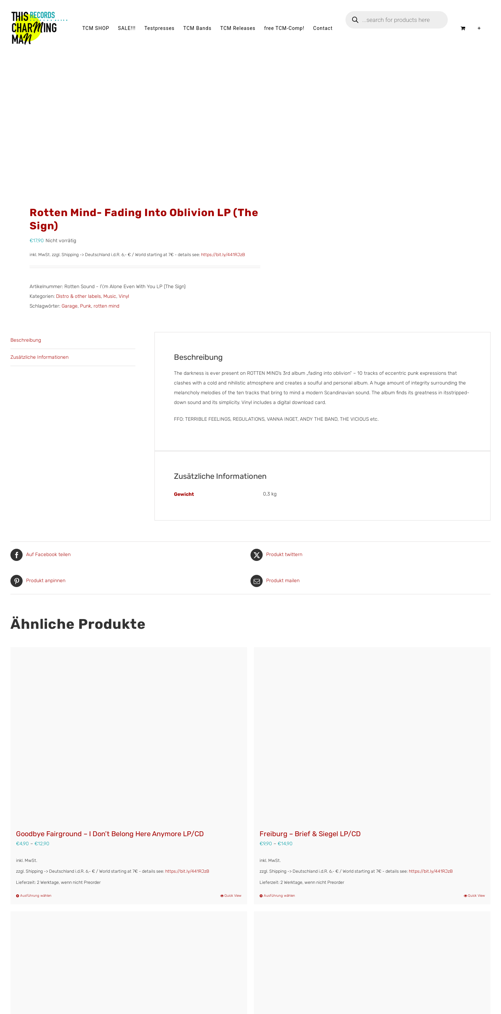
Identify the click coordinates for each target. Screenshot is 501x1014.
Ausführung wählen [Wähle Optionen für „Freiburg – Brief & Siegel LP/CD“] (279, 896)
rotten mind (106, 306)
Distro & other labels (78, 296)
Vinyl (124, 296)
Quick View (232, 896)
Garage (70, 306)
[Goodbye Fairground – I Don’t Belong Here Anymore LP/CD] (129, 735)
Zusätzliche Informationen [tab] (39, 357)
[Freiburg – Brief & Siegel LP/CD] (372, 735)
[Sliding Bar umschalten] (479, 28)
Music (109, 296)
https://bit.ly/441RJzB (223, 254)
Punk (85, 306)
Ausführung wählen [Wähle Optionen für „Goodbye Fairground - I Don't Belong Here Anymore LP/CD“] (35, 896)
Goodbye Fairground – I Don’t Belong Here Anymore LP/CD (110, 834)
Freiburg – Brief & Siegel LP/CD (310, 834)
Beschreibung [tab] (25, 340)
